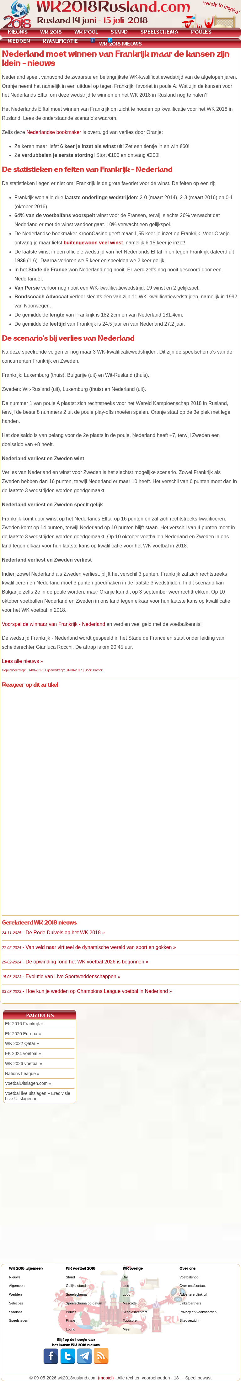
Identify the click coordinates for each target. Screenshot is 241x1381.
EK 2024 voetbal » (23, 1053)
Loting (70, 1329)
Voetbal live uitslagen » (27, 1093)
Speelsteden (18, 1320)
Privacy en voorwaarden (198, 1312)
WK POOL (86, 32)
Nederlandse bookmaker (53, 132)
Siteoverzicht (189, 1320)
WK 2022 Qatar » (22, 1043)
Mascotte (130, 1303)
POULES (201, 32)
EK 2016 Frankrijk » (24, 1023)
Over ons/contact (192, 1286)
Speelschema (76, 1294)
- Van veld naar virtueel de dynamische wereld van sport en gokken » (89, 947)
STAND (119, 32)
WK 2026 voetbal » (23, 1063)
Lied (126, 1286)
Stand (70, 1277)
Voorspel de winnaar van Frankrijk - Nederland (53, 624)
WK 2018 (51, 32)
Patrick (98, 670)
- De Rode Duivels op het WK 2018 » (53, 932)
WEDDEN (19, 41)
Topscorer (130, 1320)
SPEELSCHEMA (159, 32)
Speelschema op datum (84, 1303)
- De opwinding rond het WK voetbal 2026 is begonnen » (75, 961)
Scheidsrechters (135, 1312)
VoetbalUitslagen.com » (28, 1083)
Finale (70, 1320)
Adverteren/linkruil (193, 1294)
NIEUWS (18, 32)
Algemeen (17, 1286)
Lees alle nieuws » (22, 661)
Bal (125, 1277)
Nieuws (14, 1277)
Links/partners (190, 1303)
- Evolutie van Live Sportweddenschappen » (61, 976)
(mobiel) (106, 1377)
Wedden (15, 1294)
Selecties (16, 1303)
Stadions (16, 1312)
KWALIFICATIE (60, 41)
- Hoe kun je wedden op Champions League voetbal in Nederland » (87, 991)
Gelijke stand (76, 1286)
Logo (126, 1294)
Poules (71, 1312)
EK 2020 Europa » (23, 1033)
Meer (127, 1329)
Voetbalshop (189, 1277)
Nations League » (22, 1073)
